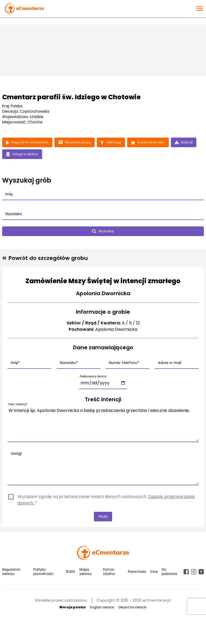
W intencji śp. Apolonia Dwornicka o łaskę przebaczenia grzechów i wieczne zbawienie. (103, 423)
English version (102, 607)
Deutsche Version (133, 607)
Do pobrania (169, 571)
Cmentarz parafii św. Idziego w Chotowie (71, 97)
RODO (70, 571)
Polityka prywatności (43, 571)
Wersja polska (72, 607)
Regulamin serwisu (11, 571)
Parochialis (137, 571)
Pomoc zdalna (109, 571)
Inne (153, 571)
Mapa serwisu (85, 571)
